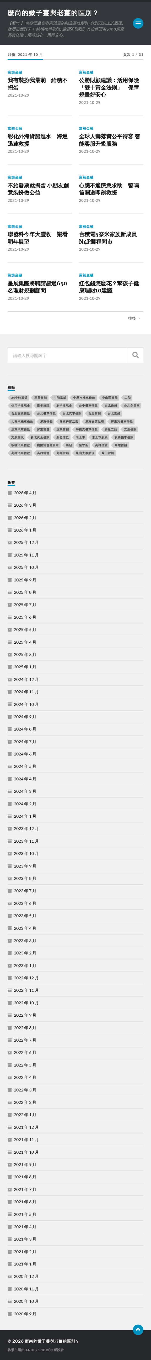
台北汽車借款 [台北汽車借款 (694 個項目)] (72, 413)
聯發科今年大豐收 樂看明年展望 (38, 238)
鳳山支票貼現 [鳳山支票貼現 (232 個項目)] (85, 453)
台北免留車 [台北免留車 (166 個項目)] (132, 405)
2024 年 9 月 (25, 716)
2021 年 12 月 (26, 1126)
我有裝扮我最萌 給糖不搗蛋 (38, 84)
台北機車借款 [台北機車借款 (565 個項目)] (46, 413)
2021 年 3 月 (25, 1238)
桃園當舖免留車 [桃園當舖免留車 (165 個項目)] (48, 445)
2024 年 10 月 (26, 703)
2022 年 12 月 (26, 977)
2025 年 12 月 (26, 542)
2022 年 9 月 (25, 1014)
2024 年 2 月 (25, 803)
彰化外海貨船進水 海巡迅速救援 (38, 140)
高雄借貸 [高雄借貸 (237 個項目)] (101, 445)
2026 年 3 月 (25, 504)
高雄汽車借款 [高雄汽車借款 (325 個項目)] (20, 453)
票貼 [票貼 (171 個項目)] (69, 445)
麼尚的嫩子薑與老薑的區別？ (55, 13)
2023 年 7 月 (25, 890)
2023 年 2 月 (25, 952)
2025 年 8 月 (25, 592)
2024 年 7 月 (25, 741)
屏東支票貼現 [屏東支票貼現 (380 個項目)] (94, 421)
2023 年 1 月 (25, 965)
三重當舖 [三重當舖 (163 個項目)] (40, 397)
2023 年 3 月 (25, 940)
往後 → (134, 318)
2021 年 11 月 (26, 1139)
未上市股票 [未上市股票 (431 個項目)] (100, 437)
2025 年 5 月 (25, 629)
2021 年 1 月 (25, 1263)
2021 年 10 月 (26, 1151)
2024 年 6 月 (25, 753)
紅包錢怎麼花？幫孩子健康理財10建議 (109, 287)
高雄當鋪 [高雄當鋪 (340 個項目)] (62, 453)
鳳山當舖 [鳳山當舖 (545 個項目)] (107, 453)
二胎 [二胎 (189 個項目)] (128, 397)
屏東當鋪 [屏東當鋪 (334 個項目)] (62, 429)
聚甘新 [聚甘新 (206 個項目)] (83, 445)
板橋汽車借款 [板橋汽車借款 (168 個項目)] (20, 445)
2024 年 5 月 (25, 766)
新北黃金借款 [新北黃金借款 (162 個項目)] (40, 437)
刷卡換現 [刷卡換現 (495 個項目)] (43, 405)
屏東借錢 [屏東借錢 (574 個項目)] (46, 421)
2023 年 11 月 (26, 840)
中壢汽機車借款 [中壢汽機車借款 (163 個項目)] (84, 397)
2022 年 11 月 (26, 990)
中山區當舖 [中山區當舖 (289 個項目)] (110, 397)
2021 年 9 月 (25, 1164)
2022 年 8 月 (25, 1027)
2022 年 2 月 (25, 1102)
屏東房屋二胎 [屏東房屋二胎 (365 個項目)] (69, 421)
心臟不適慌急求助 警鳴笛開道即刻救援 (109, 189)
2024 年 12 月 (26, 678)
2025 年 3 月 (25, 654)
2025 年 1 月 (25, 666)
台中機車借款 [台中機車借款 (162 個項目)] (88, 405)
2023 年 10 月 (26, 853)
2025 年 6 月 (25, 616)
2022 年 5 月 (25, 1064)
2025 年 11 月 (26, 554)
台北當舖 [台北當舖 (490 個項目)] (94, 413)
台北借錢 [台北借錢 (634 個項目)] (111, 405)
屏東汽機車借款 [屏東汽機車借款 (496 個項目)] (122, 421)
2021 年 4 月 (25, 1226)
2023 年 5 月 (25, 915)
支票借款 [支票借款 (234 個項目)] (130, 429)
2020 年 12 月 (26, 1276)
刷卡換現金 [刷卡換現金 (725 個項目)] (64, 405)
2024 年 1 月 (25, 815)
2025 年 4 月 (25, 641)
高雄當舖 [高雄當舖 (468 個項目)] (43, 453)
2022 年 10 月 (26, 1002)
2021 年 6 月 (25, 1201)
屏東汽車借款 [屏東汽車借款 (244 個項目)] (20, 429)
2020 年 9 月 (25, 1313)
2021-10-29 (18, 95)
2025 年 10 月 (26, 567)
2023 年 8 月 (25, 878)
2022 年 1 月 (25, 1114)
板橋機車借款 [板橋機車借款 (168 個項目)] (124, 437)
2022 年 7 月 (25, 1039)
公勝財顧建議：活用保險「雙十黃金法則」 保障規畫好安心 (109, 88)
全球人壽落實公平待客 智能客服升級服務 (109, 140)
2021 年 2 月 (25, 1251)
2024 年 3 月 (25, 791)
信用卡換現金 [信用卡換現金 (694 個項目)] (20, 405)
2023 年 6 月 (25, 902)
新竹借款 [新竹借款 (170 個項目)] (62, 437)
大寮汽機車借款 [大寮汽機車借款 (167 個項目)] (22, 421)
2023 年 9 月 (25, 865)
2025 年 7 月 (25, 604)
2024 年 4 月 (25, 778)
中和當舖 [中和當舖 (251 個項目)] (60, 397)
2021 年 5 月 (25, 1213)
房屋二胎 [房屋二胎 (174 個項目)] (111, 429)
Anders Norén (39, 1350)
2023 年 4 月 (25, 927)
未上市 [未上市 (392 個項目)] (80, 437)
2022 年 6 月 (25, 1052)
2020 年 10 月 (26, 1301)
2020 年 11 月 (26, 1288)
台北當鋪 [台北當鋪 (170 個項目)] (114, 413)
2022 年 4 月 (25, 1077)
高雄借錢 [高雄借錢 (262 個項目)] (121, 445)
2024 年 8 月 (25, 728)
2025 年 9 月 (25, 579)
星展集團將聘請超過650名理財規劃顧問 (37, 287)
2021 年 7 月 (25, 1188)
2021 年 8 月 (25, 1176)
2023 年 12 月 (26, 828)
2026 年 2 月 (25, 517)
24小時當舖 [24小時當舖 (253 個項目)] (19, 397)
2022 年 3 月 (25, 1089)
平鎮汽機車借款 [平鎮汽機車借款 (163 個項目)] (87, 429)
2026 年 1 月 (25, 529)
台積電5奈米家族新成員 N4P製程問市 (110, 238)
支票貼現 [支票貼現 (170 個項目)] (17, 437)
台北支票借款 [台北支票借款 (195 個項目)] (20, 413)
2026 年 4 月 (25, 492)
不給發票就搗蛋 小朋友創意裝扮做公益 (38, 189)
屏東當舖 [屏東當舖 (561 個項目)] (43, 429)
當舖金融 (15, 73)
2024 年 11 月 (26, 691)
